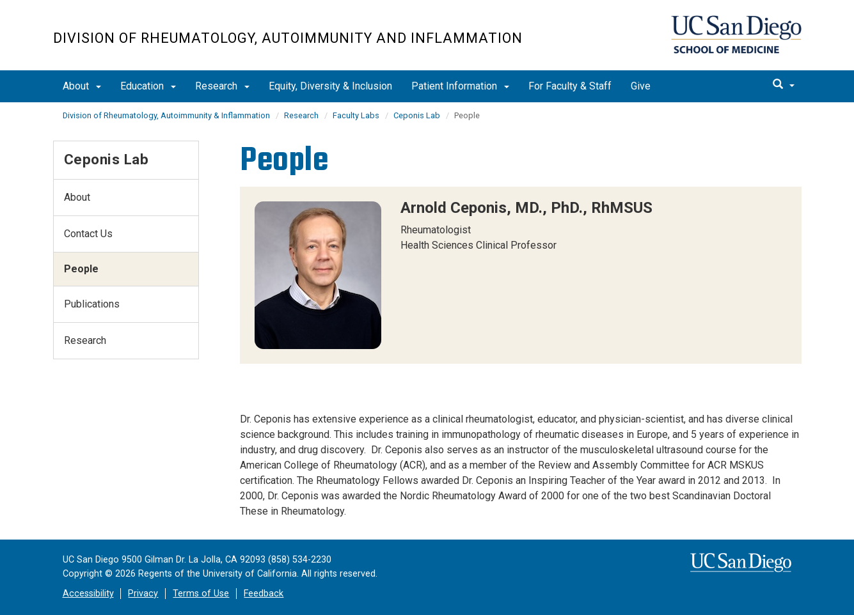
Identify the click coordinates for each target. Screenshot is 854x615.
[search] (784, 85)
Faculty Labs (356, 115)
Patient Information (460, 86)
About (82, 86)
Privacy (143, 593)
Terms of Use (201, 593)
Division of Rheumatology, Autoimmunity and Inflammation (288, 38)
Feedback (263, 593)
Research (222, 86)
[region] (521, 275)
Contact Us (88, 234)
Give (641, 86)
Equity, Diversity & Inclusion (330, 86)
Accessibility (88, 593)
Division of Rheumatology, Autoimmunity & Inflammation (166, 115)
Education (148, 86)
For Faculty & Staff (570, 86)
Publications (92, 304)
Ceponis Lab (416, 115)
